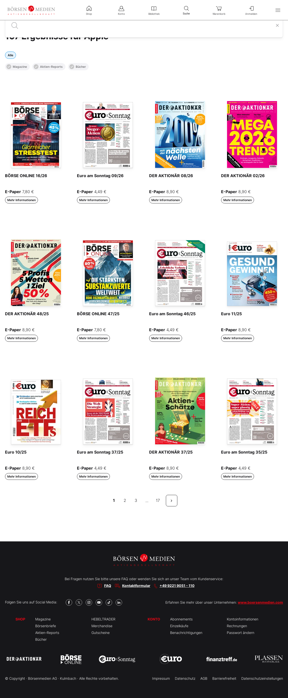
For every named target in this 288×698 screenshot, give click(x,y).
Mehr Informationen (21, 200)
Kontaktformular (136, 585)
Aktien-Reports (48, 66)
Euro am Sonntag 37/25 (100, 452)
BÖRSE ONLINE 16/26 (26, 175)
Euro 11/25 (231, 313)
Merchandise (101, 626)
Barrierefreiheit (224, 678)
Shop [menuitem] (89, 10)
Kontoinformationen (242, 619)
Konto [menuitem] (121, 10)
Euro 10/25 (15, 452)
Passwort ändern (240, 632)
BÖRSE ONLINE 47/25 (98, 313)
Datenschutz (185, 678)
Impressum (161, 678)
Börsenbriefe (45, 626)
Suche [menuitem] (186, 10)
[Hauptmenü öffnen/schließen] (278, 10)
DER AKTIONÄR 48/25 (27, 313)
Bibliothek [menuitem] (154, 10)
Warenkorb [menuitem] (219, 10)
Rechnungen (237, 626)
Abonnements (181, 619)
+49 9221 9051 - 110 (177, 585)
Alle (10, 55)
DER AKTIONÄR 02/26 (243, 175)
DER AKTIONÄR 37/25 (171, 452)
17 (158, 500)
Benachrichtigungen (186, 632)
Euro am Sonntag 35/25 (244, 452)
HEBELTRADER (103, 619)
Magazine (16, 66)
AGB (203, 678)
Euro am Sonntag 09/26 (100, 175)
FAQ (107, 585)
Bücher (77, 66)
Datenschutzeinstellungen (262, 678)
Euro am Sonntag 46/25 (172, 313)
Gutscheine (100, 632)
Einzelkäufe (179, 626)
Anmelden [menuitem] (251, 10)
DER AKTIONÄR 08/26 (171, 175)
